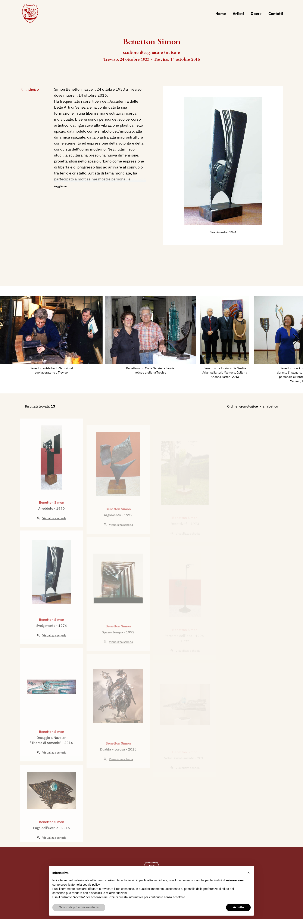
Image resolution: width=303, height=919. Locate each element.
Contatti (275, 13)
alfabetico (270, 406)
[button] (248, 872)
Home (220, 13)
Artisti (238, 13)
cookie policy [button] (91, 884)
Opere (256, 13)
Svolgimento (218, 232)
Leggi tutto (60, 186)
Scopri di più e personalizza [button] (79, 907)
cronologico (248, 406)
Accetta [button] (238, 907)
